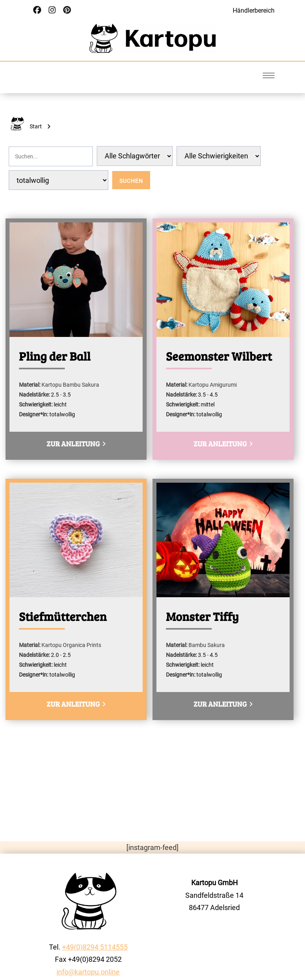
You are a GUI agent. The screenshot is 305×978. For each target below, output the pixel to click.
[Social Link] (37, 10)
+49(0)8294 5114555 (95, 947)
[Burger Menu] (269, 75)
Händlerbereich (254, 10)
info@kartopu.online (88, 972)
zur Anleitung (75, 443)
